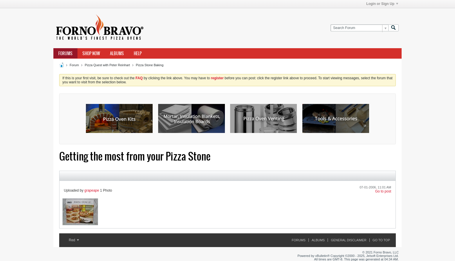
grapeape (91, 190)
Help (138, 53)
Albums (117, 53)
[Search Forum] (359, 28)
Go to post (383, 191)
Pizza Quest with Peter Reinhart (107, 65)
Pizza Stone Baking (149, 65)
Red (74, 240)
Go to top (381, 240)
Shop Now (91, 53)
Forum (74, 65)
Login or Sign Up (382, 4)
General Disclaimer (348, 240)
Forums (65, 53)
